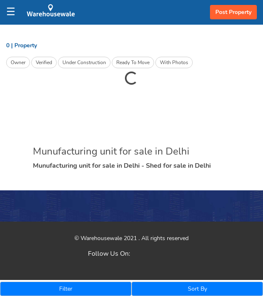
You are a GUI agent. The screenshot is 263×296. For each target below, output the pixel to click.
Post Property (233, 12)
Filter (65, 289)
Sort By (197, 289)
